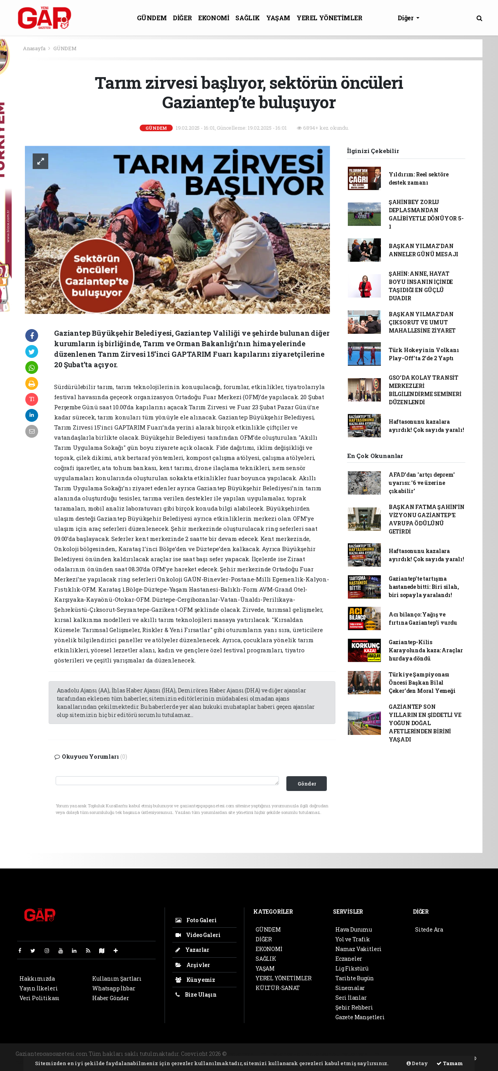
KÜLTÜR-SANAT (278, 988)
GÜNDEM (152, 18)
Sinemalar (350, 988)
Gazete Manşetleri (360, 1017)
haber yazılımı (248, 1053)
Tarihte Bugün (354, 978)
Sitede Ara (429, 929)
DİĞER (182, 18)
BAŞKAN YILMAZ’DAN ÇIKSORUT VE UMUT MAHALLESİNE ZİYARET (422, 322)
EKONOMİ (213, 18)
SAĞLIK (247, 18)
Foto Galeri (196, 920)
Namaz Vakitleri (358, 949)
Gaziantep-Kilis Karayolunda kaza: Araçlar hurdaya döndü (426, 650)
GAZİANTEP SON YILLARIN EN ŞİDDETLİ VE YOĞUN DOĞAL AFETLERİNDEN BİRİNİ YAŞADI (425, 723)
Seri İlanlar (351, 997)
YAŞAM (278, 18)
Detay (417, 1063)
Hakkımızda (37, 978)
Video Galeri (197, 935)
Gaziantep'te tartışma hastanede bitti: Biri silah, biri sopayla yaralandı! (424, 587)
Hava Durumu (353, 929)
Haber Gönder (110, 998)
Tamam (450, 1063)
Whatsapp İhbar (113, 988)
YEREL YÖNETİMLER (329, 18)
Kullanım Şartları (117, 978)
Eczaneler (348, 958)
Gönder (307, 783)
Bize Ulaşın (196, 994)
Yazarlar (192, 949)
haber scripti (322, 1053)
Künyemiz (195, 979)
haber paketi (287, 1053)
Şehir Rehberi (354, 1007)
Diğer (406, 18)
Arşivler (192, 965)
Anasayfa (34, 48)
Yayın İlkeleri (38, 988)
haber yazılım (361, 1053)
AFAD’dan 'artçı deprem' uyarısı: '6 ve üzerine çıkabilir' (422, 483)
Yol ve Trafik (352, 939)
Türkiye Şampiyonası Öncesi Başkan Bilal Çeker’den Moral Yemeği (422, 682)
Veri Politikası (39, 998)
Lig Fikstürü (351, 968)
